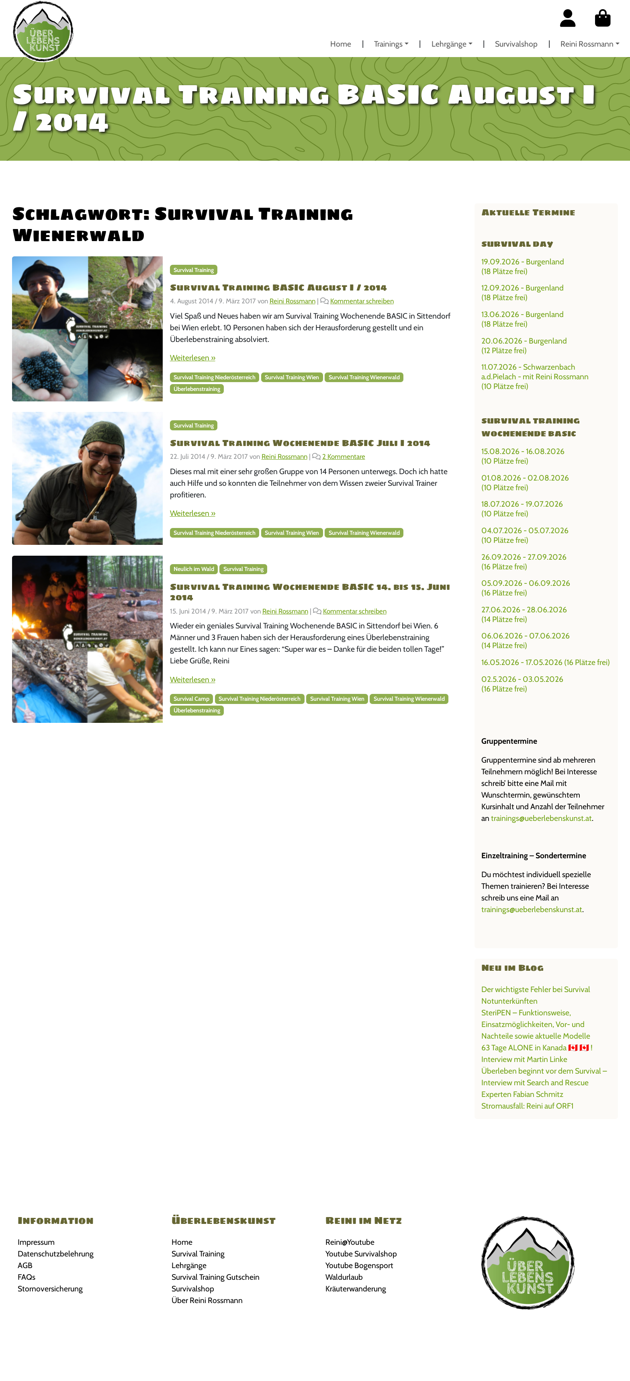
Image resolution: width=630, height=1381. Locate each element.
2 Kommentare (343, 456)
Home (340, 44)
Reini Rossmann (587, 44)
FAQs (26, 1277)
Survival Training (194, 270)
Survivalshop (516, 44)
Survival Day (517, 243)
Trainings (388, 44)
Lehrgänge (449, 44)
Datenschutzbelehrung (56, 1253)
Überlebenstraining (197, 389)
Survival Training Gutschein (216, 1277)
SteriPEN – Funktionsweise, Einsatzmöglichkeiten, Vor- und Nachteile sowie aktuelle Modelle (535, 1024)
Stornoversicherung (50, 1288)
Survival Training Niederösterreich (215, 377)
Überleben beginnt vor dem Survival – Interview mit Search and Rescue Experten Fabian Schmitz (544, 1082)
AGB (25, 1265)
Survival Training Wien (292, 377)
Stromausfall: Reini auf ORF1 (527, 1106)
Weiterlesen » (192, 357)
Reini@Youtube (349, 1242)
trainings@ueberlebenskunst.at (541, 818)
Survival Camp (191, 698)
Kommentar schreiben (362, 301)
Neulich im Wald (194, 569)
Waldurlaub (344, 1277)
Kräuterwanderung (355, 1288)
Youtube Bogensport (359, 1265)
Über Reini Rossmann (207, 1300)
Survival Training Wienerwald (364, 377)
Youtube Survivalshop (361, 1253)
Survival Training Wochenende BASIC (530, 427)
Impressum (36, 1242)
